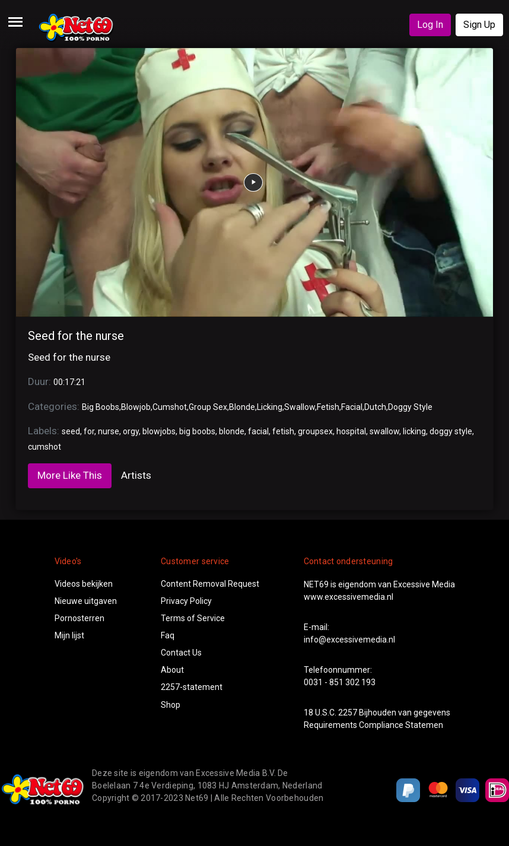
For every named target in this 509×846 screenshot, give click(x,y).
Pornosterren (79, 618)
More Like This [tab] (69, 475)
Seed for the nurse (76, 336)
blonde (231, 431)
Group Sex (208, 407)
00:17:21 (69, 382)
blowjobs (159, 431)
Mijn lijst (69, 635)
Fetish (328, 407)
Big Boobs (100, 407)
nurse (108, 431)
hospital (351, 431)
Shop (170, 705)
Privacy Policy (186, 601)
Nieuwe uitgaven (86, 601)
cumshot (44, 446)
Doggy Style (410, 407)
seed (71, 431)
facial (258, 431)
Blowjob (136, 407)
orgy (131, 431)
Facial (351, 407)
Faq (167, 635)
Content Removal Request (210, 584)
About (172, 670)
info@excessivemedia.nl (349, 639)
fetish (283, 431)
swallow (384, 431)
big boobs (197, 431)
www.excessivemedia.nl (348, 597)
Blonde (242, 407)
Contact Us (181, 652)
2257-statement (191, 687)
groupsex (315, 431)
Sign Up (479, 24)
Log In (430, 24)
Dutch (375, 407)
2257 (347, 712)
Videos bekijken (84, 584)
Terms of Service (193, 618)
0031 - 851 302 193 (340, 682)
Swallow (299, 407)
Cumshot (169, 407)
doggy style (451, 431)
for (89, 431)
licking (414, 431)
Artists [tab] (136, 475)
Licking (269, 407)
